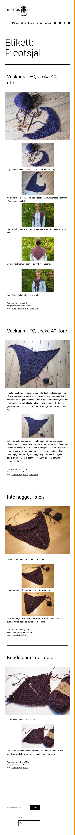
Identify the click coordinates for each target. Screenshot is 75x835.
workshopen (21, 754)
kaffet (30, 622)
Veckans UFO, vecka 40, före (37, 331)
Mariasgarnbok (19, 23)
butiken (10, 622)
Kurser (31, 23)
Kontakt (47, 23)
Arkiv (20, 818)
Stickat (25, 475)
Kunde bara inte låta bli (31, 657)
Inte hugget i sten (25, 497)
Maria (39, 23)
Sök (35, 807)
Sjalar (27, 308)
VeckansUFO (34, 308)
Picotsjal (21, 308)
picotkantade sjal (21, 396)
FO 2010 (15, 308)
